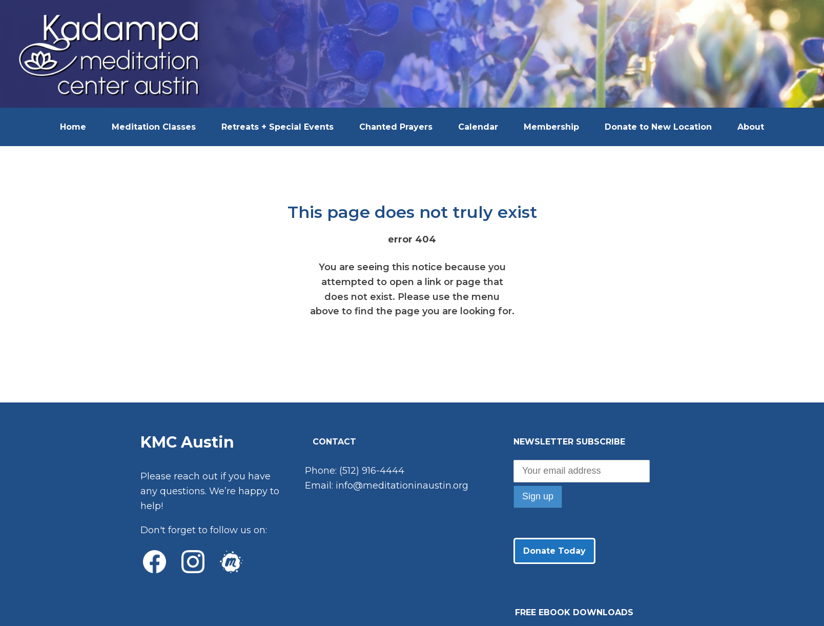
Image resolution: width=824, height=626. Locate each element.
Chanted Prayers (395, 127)
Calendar (478, 127)
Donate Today (554, 551)
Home (73, 127)
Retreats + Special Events (277, 127)
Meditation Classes (154, 127)
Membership (551, 127)
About (750, 127)
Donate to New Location (658, 127)
